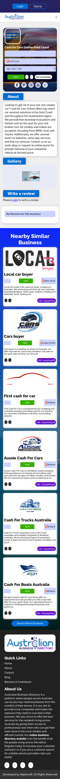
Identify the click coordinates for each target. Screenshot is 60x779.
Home (8, 663)
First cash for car (19, 396)
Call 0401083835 (43, 77)
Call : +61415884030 (45, 484)
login (15, 200)
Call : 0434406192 (46, 300)
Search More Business (30, 623)
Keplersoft (26, 774)
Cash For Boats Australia (26, 584)
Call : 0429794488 (46, 360)
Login (20, 6)
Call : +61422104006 (45, 422)
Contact (9, 672)
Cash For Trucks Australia (27, 520)
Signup (38, 6)
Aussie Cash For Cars (23, 458)
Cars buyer (14, 336)
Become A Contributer (18, 681)
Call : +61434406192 (45, 613)
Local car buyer (18, 274)
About (8, 668)
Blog (7, 677)
